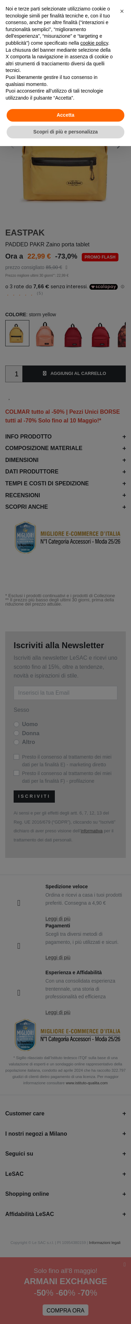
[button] (122, 11)
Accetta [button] (65, 115)
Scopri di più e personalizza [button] (65, 132)
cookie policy (94, 43)
